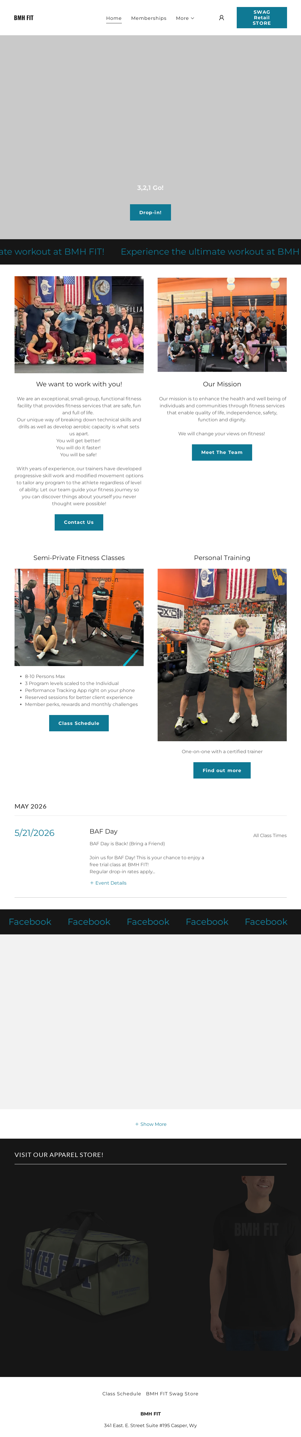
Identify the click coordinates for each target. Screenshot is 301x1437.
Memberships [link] (149, 18)
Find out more (222, 770)
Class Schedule (78, 723)
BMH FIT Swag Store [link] (172, 1394)
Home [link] (114, 18)
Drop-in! (150, 212)
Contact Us (79, 522)
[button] (185, 18)
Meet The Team (222, 452)
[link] (49, 18)
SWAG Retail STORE (262, 17)
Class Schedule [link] (121, 1394)
